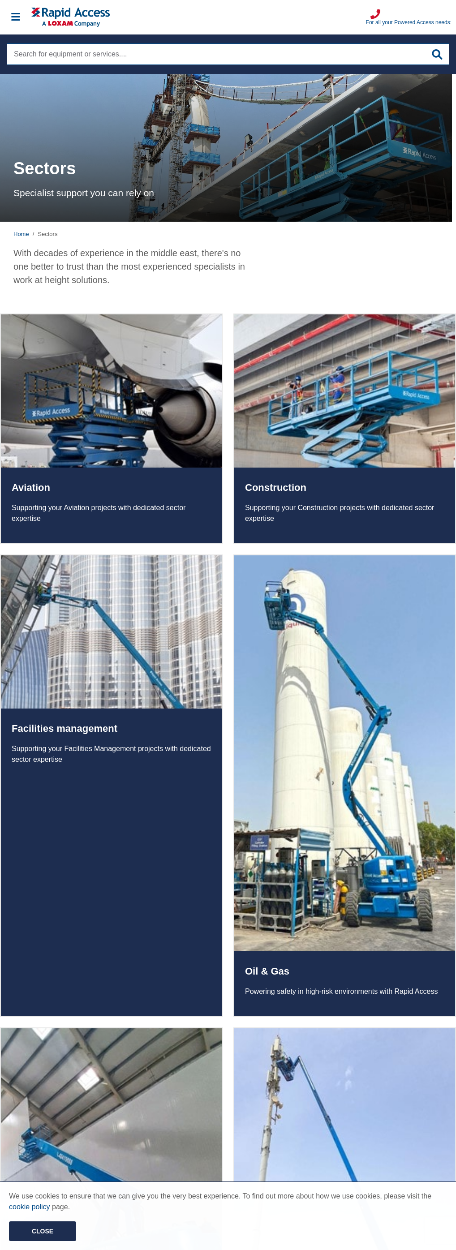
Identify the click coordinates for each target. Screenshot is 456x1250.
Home (21, 234)
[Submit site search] (437, 54)
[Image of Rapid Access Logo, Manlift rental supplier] (198, 17)
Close (42, 1231)
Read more (111, 428)
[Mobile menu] (15, 17)
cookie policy (29, 1207)
